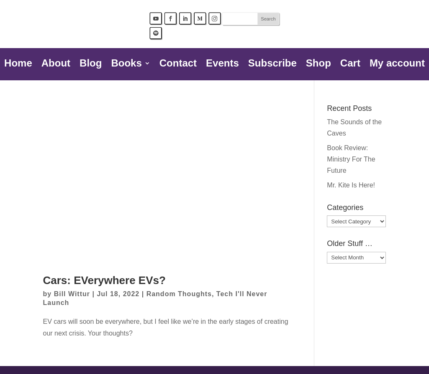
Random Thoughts (179, 293)
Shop (318, 64)
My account (397, 64)
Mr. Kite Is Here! (351, 185)
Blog (91, 64)
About (55, 64)
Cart (350, 64)
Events (222, 64)
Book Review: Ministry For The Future (351, 159)
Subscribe (272, 64)
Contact (178, 64)
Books (126, 64)
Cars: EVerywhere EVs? (104, 280)
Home (18, 64)
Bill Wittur (72, 293)
